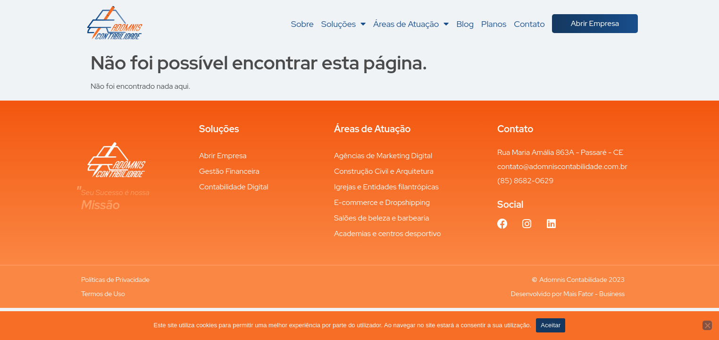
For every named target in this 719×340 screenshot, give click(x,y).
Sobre (302, 23)
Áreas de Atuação (411, 23)
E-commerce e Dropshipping (382, 202)
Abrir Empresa (223, 156)
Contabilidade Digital (233, 187)
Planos (493, 23)
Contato (529, 23)
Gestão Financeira (229, 171)
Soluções (343, 23)
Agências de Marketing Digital (383, 156)
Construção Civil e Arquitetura (384, 171)
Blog (465, 23)
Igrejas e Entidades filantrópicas (386, 187)
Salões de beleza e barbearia (381, 218)
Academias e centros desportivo (387, 233)
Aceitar (550, 325)
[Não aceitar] (707, 325)
